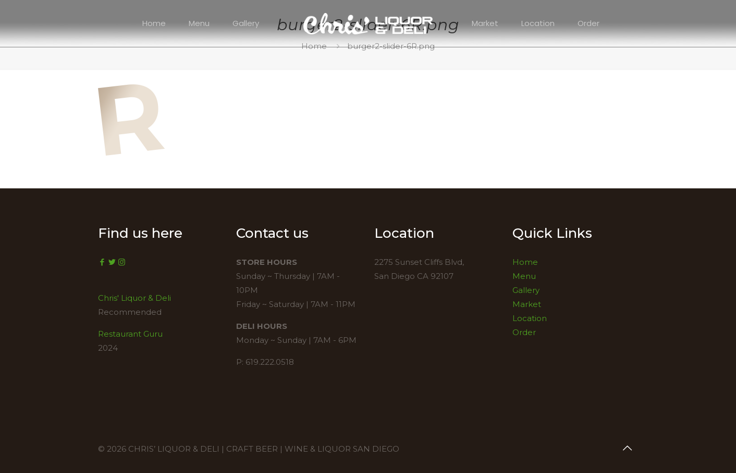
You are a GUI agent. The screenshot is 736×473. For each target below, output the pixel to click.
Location (529, 318)
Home (525, 262)
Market (526, 304)
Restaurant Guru (130, 334)
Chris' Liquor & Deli (134, 298)
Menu (524, 276)
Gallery (525, 290)
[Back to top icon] (627, 448)
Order (524, 332)
